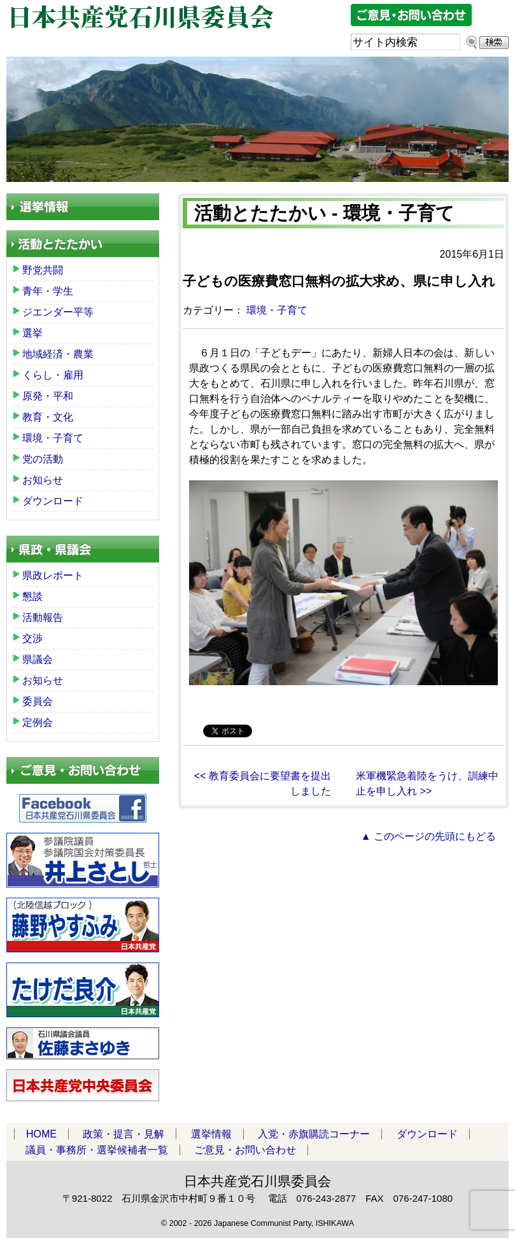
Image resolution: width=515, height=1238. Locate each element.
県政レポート (52, 575)
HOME (41, 1134)
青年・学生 (47, 291)
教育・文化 (47, 417)
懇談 (32, 596)
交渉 (32, 638)
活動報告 (42, 617)
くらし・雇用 (52, 375)
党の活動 (42, 459)
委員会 (37, 701)
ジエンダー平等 (58, 312)
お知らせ (42, 480)
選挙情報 (211, 1134)
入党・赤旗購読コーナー (314, 1134)
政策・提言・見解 (123, 1134)
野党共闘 (42, 270)
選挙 (32, 333)
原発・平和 (47, 396)
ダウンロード (52, 501)
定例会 (37, 722)
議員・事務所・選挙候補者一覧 (96, 1149)
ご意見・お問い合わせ (245, 1149)
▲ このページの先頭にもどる (428, 836)
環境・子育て (276, 310)
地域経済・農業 (58, 354)
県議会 (37, 659)
